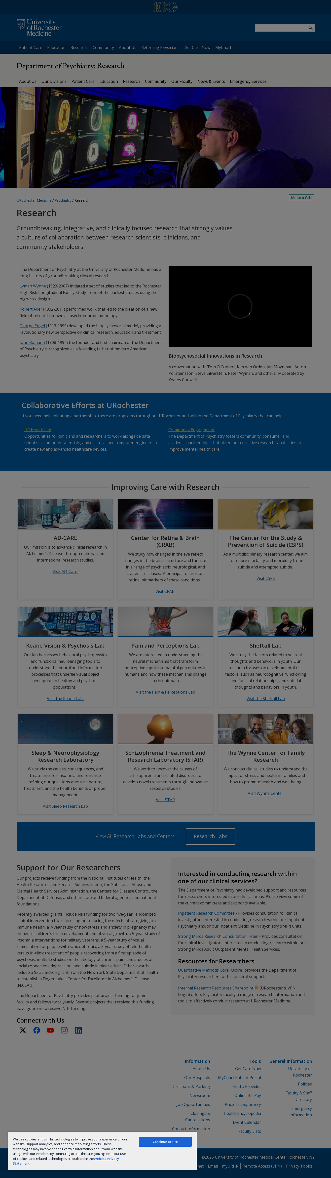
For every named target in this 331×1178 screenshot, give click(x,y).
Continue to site (165, 1141)
